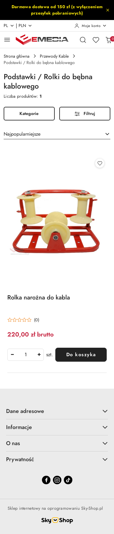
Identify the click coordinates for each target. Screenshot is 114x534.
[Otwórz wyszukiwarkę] (83, 40)
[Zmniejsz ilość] (12, 354)
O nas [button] (57, 443)
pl (9, 25)
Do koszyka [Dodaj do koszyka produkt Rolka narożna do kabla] (81, 354)
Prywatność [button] (57, 459)
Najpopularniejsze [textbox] (22, 133)
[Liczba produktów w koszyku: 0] (108, 40)
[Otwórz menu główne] (7, 39)
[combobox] (57, 134)
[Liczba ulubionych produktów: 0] (95, 40)
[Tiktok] (68, 480)
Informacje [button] (57, 427)
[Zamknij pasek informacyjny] (107, 10)
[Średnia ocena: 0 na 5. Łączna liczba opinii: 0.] (23, 320)
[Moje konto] (90, 26)
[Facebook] (46, 480)
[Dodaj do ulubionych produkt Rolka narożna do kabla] (99, 163)
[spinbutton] (25, 354)
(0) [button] (36, 320)
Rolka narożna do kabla (38, 297)
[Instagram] (57, 480)
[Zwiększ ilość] (38, 354)
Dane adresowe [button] (57, 411)
